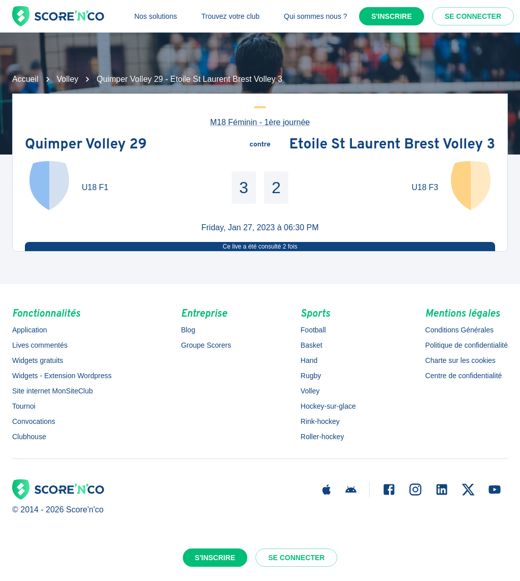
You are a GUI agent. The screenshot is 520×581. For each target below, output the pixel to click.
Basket (311, 345)
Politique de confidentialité (466, 345)
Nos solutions (155, 16)
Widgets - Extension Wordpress (62, 376)
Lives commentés (40, 345)
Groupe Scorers (206, 345)
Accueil (25, 79)
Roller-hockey (322, 437)
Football (313, 330)
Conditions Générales (459, 330)
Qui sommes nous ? (315, 16)
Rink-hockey (320, 421)
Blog (188, 330)
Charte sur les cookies (460, 360)
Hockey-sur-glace (328, 406)
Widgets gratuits (37, 360)
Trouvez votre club (230, 16)
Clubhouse (29, 437)
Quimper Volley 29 (86, 145)
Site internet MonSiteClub (52, 391)
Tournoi (24, 406)
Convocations (33, 421)
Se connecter (473, 16)
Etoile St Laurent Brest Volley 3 (392, 145)
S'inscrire (391, 16)
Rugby (311, 376)
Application (29, 330)
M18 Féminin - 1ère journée (260, 122)
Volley (68, 79)
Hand (309, 360)
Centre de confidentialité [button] (463, 376)
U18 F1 (95, 187)
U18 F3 (425, 187)
